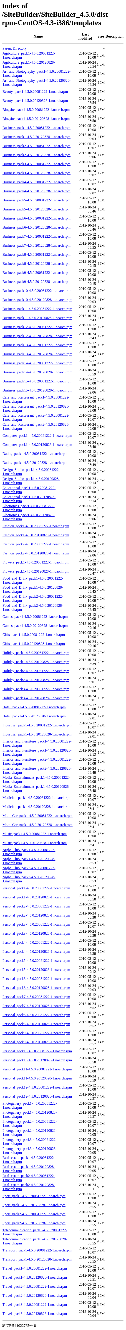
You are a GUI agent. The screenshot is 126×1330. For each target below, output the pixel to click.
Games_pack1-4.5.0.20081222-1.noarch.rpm (35, 616)
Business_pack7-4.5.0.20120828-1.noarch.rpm (37, 245)
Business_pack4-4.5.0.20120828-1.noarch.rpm (37, 191)
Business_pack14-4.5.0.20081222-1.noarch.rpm (37, 363)
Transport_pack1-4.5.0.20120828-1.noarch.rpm (37, 1259)
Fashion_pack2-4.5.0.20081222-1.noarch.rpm (36, 544)
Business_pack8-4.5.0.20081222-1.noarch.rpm (37, 254)
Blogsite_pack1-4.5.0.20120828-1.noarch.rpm (36, 119)
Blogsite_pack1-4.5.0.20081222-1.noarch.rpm (36, 110)
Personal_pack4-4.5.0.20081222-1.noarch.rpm (36, 942)
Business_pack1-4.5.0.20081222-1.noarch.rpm (37, 128)
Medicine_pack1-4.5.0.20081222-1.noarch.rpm (37, 798)
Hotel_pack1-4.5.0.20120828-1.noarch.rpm (34, 716)
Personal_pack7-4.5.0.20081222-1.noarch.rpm (36, 997)
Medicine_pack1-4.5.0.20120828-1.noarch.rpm (37, 807)
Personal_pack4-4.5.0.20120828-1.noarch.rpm (36, 951)
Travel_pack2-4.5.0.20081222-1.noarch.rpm (35, 1286)
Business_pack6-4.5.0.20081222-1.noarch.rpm (37, 218)
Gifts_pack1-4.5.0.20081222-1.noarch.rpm (34, 635)
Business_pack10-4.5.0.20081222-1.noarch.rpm (37, 291)
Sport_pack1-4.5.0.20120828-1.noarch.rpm (34, 1205)
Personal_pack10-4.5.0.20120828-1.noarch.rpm (37, 1060)
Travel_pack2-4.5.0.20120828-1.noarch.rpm (35, 1295)
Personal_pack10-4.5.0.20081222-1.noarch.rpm (37, 1051)
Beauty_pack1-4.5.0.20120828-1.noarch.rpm (35, 101)
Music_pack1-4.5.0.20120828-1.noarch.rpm (35, 843)
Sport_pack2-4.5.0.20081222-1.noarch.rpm (34, 1214)
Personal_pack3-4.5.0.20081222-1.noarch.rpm (36, 924)
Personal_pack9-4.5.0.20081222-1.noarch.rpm (36, 1033)
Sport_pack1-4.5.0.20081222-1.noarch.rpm (34, 1196)
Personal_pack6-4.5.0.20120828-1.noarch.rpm (36, 988)
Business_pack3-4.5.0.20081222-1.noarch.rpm (37, 164)
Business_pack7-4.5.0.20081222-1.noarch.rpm (37, 236)
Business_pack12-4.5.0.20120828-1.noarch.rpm (37, 336)
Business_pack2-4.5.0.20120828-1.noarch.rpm (37, 155)
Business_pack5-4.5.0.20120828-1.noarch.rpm (37, 209)
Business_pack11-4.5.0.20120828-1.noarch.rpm (37, 318)
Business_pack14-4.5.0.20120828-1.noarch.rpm (37, 372)
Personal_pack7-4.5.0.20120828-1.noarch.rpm (36, 1006)
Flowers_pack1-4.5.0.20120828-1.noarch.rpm (36, 571)
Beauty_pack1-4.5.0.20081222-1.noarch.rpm (35, 91)
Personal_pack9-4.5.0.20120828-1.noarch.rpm (36, 1042)
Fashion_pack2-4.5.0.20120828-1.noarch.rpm (36, 553)
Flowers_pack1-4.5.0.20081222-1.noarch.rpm (36, 562)
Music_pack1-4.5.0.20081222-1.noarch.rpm (35, 834)
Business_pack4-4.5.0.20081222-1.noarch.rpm (37, 182)
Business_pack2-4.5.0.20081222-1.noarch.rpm (37, 146)
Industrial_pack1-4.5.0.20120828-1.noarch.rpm (37, 734)
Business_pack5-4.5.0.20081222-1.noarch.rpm (37, 200)
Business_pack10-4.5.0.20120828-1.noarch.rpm (37, 300)
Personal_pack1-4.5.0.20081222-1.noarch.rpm (36, 888)
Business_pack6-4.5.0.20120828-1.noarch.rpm (37, 227)
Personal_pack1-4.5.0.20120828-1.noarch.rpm (36, 897)
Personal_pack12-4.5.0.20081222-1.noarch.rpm (37, 1087)
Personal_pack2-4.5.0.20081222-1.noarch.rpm (36, 906)
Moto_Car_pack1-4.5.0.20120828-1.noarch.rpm (38, 825)
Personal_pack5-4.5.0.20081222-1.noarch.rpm (36, 960)
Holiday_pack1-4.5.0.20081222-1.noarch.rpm (36, 653)
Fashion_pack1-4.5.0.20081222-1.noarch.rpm (36, 526)
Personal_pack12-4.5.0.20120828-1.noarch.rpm (37, 1096)
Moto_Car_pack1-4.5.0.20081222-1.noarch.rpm (38, 816)
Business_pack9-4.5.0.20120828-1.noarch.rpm (37, 282)
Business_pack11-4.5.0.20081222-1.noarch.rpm (37, 309)
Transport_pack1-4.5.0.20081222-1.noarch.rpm (37, 1250)
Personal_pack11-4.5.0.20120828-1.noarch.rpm (37, 1078)
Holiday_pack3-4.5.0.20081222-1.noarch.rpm (36, 689)
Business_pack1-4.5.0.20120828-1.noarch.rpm (37, 137)
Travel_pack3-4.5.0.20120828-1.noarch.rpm (35, 1314)
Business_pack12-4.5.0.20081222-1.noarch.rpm (37, 327)
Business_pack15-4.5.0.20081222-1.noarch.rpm (37, 381)
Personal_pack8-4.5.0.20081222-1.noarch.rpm (36, 1015)
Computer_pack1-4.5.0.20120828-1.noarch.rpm (37, 445)
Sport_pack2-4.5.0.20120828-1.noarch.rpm (34, 1223)
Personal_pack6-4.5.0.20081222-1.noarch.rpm (36, 979)
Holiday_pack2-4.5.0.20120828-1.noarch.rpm (36, 680)
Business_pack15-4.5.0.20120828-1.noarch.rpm (37, 390)
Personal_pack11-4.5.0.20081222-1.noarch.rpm (37, 1069)
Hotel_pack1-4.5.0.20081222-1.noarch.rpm (34, 707)
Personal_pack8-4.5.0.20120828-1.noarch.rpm (36, 1024)
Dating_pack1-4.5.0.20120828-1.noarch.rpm (35, 463)
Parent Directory (15, 48)
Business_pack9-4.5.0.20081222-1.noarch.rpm (37, 273)
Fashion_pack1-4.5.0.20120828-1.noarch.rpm (36, 535)
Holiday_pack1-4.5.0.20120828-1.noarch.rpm (36, 662)
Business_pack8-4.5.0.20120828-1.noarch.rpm (37, 263)
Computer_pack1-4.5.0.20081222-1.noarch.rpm (37, 435)
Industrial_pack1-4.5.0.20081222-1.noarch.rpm (37, 725)
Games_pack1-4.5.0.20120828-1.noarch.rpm (35, 626)
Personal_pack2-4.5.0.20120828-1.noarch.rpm (36, 915)
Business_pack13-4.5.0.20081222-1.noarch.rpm (37, 345)
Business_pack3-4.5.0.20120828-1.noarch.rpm (37, 173)
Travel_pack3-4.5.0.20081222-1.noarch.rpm (35, 1304)
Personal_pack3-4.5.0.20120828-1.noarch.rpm (36, 933)
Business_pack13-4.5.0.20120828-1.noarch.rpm (37, 354)
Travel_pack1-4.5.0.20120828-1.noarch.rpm (35, 1277)
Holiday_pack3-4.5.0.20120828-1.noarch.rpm (36, 698)
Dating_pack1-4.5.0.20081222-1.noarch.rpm (35, 454)
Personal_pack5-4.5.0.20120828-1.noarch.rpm (36, 970)
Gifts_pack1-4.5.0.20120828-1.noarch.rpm (34, 644)
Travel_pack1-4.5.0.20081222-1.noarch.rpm (35, 1268)
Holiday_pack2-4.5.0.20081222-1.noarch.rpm (36, 671)
